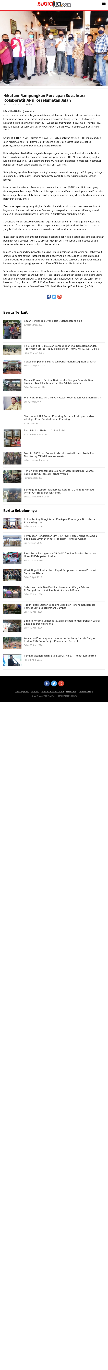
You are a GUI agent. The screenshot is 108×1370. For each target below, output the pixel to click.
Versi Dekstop (86, 692)
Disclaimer (71, 692)
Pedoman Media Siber (53, 692)
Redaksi (35, 692)
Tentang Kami (22, 692)
